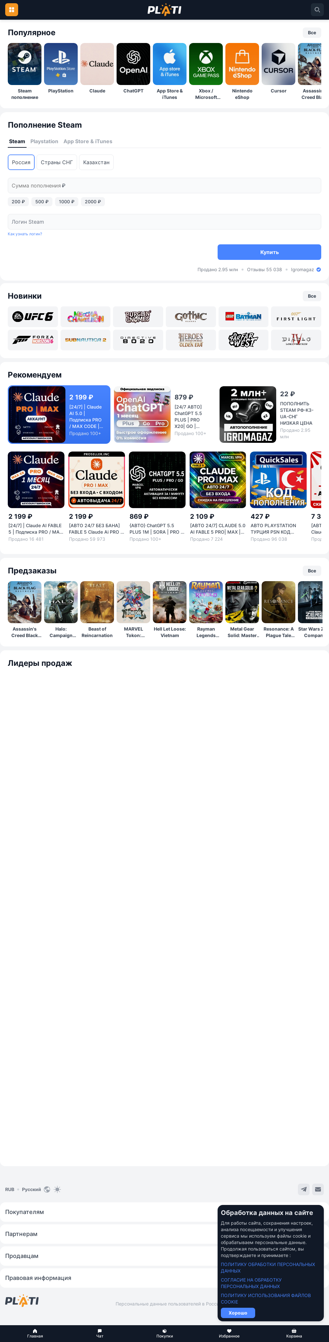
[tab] (17, 141)
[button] (35, 1333)
